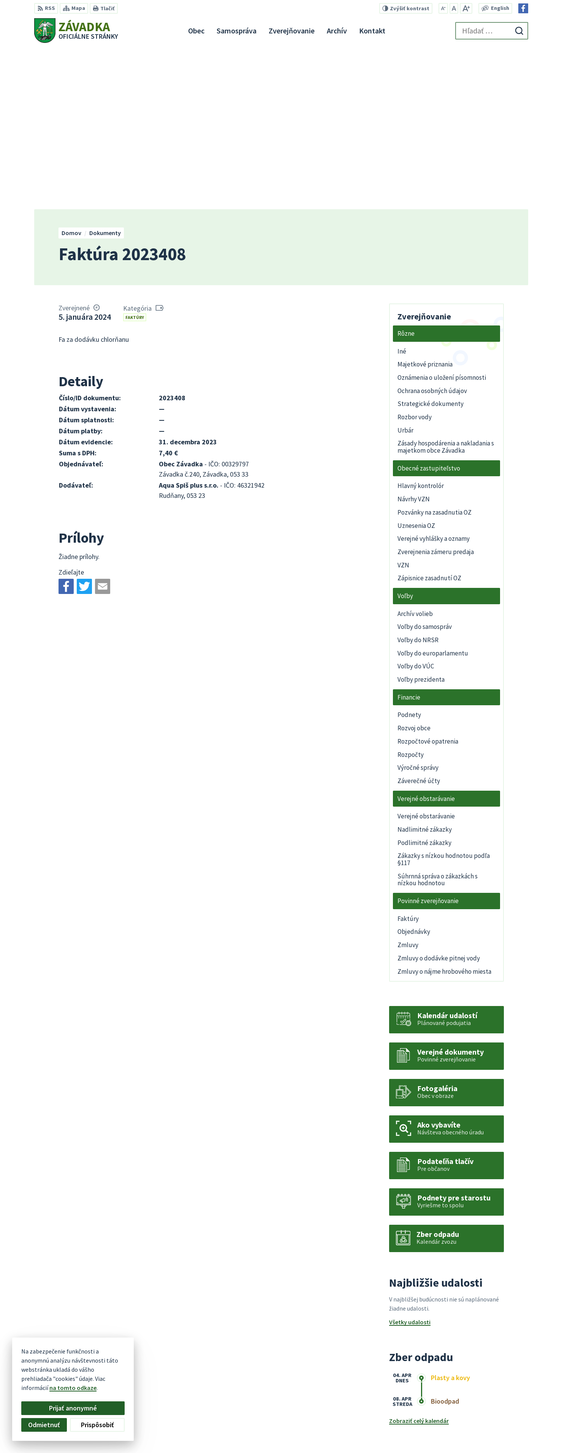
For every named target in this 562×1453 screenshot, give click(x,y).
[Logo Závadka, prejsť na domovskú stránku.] (76, 30)
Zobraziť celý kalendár (419, 1260)
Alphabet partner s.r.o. (133, 1357)
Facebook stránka (482, 1436)
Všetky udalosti (410, 1162)
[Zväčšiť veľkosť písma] (466, 8)
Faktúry (134, 157)
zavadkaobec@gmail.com (493, 1427)
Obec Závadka (96, 1364)
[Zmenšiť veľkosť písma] (443, 8)
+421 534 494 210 (479, 1409)
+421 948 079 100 (479, 1418)
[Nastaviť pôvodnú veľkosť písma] (454, 8)
